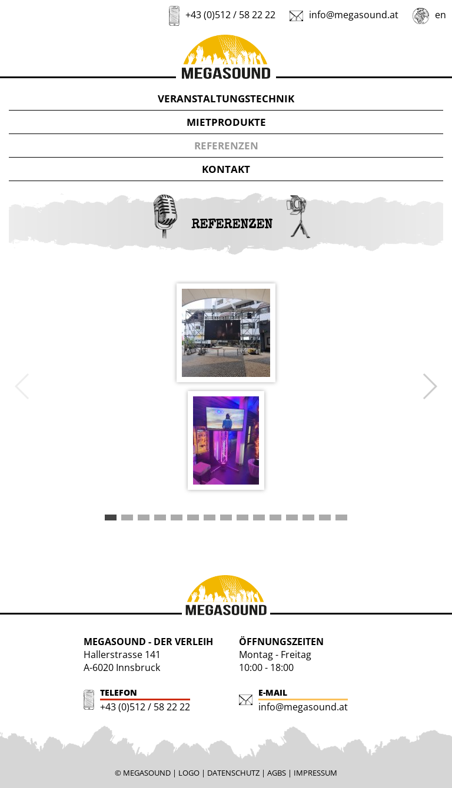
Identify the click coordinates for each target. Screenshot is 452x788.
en (440, 14)
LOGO (189, 772)
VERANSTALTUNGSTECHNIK (226, 98)
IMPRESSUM (315, 772)
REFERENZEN (226, 145)
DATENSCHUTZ (233, 772)
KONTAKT (226, 169)
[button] (111, 517)
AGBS (276, 772)
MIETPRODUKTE (226, 122)
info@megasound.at (353, 14)
